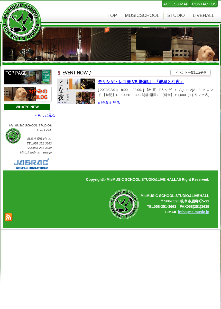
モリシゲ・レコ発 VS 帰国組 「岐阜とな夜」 (141, 81)
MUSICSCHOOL (142, 15)
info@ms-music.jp (193, 212)
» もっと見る (45, 115)
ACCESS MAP (175, 4)
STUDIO (176, 15)
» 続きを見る (109, 103)
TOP (112, 15)
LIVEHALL (203, 15)
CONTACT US (204, 4)
